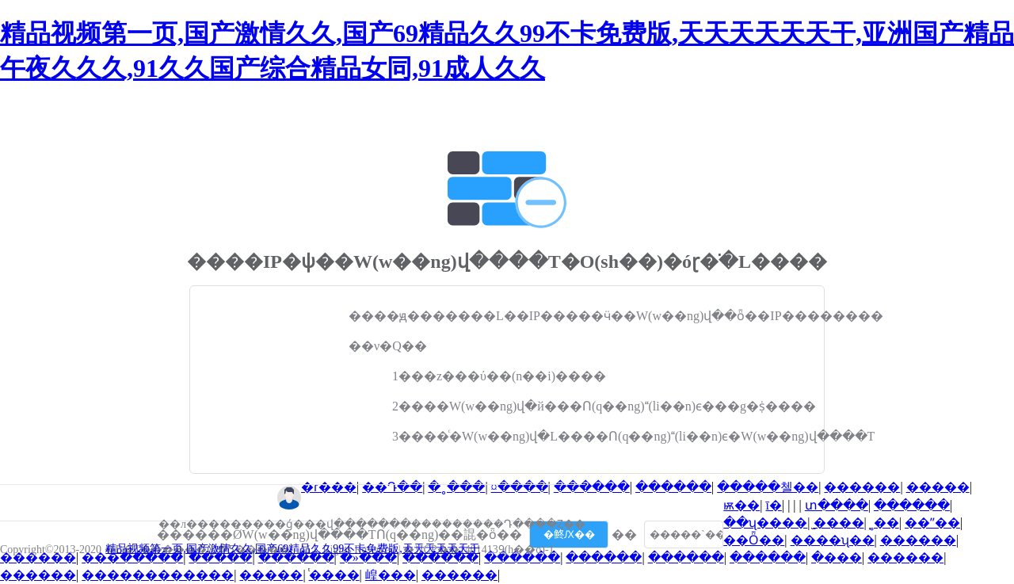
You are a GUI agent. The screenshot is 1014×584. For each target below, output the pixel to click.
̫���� (839, 522)
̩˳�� (884, 522)
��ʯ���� (765, 522)
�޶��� (836, 557)
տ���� (836, 505)
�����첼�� (767, 487)
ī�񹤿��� (774, 505)
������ (592, 487)
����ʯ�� (833, 540)
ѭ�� (741, 505)
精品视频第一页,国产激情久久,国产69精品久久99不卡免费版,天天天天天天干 (292, 549)
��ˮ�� (932, 522)
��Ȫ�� (753, 540)
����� (938, 487)
